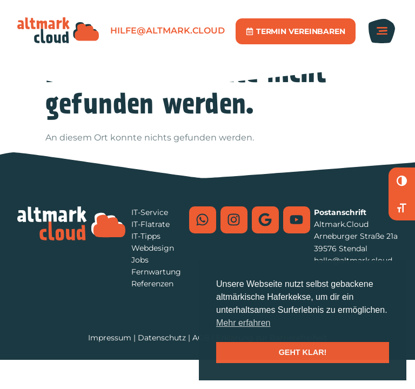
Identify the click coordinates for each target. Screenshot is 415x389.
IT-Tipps (145, 236)
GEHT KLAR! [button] (303, 352)
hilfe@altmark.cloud (167, 30)
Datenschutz (162, 338)
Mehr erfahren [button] (243, 322)
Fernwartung (156, 272)
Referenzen (152, 284)
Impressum (109, 338)
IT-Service (149, 212)
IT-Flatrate (150, 224)
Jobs (140, 260)
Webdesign (152, 248)
